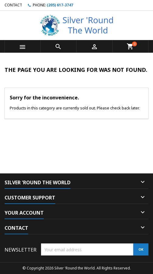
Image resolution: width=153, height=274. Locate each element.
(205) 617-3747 (60, 5)
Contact (13, 5)
